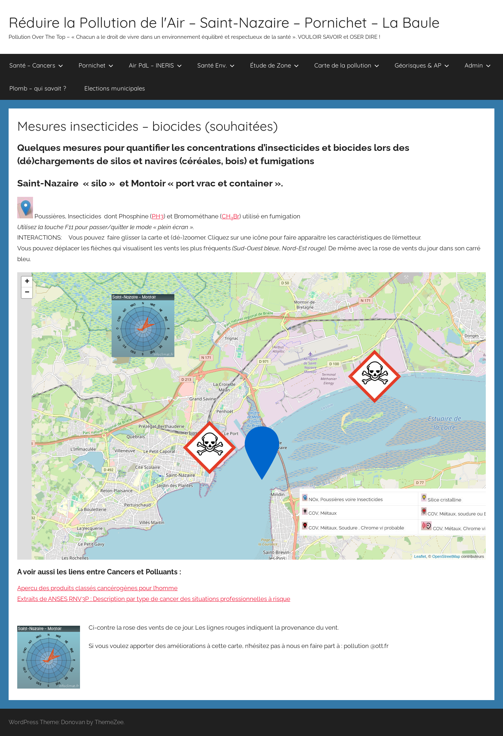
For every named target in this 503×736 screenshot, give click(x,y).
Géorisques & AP (422, 65)
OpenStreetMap (446, 556)
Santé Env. (216, 65)
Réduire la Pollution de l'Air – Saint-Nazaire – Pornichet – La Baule (224, 22)
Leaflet (420, 556)
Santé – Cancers (36, 65)
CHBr (230, 216)
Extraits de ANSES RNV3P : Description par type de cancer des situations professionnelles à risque (153, 598)
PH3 (158, 216)
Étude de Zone (274, 65)
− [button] (27, 292)
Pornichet (96, 65)
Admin (478, 65)
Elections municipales (114, 88)
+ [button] (27, 282)
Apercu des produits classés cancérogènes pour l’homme (97, 588)
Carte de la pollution (346, 65)
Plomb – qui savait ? (37, 88)
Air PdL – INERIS (155, 65)
